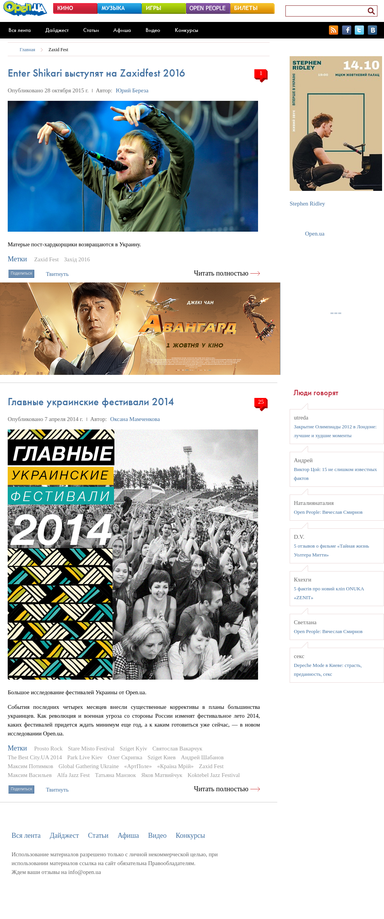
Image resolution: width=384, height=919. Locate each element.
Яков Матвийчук (162, 775)
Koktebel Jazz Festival (214, 775)
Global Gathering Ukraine (89, 766)
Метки (17, 259)
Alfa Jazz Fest (73, 775)
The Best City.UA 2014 (35, 757)
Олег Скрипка (125, 757)
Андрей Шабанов (202, 757)
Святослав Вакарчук (178, 748)
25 (261, 402)
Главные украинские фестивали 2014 (91, 401)
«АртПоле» (138, 766)
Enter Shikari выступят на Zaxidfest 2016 (96, 73)
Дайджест (57, 30)
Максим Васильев (30, 775)
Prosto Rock (48, 748)
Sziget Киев (162, 757)
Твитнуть (57, 274)
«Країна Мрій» (175, 766)
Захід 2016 (77, 259)
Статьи (91, 30)
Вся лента (19, 30)
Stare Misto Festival (91, 748)
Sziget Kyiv (133, 748)
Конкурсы (186, 30)
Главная (27, 49)
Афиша (122, 30)
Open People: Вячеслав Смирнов (328, 512)
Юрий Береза (132, 90)
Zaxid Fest (58, 49)
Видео (153, 30)
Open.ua (314, 234)
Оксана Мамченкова (135, 419)
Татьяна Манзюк (115, 775)
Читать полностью (221, 273)
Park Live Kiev (84, 757)
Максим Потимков (30, 766)
